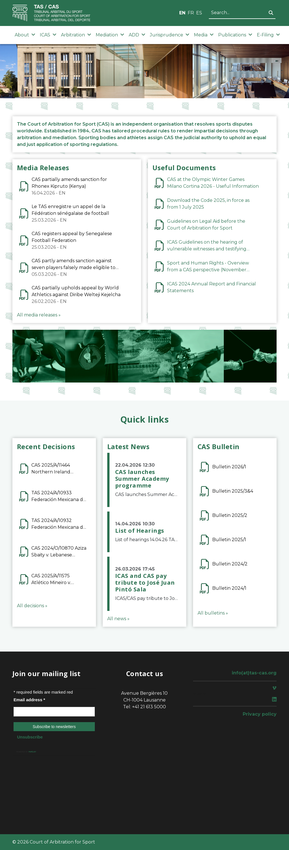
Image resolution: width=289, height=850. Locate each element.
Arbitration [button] (76, 35)
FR (191, 13)
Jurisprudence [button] (169, 35)
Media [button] (204, 35)
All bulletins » (213, 613)
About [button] (25, 35)
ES (199, 13)
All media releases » (39, 315)
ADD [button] (137, 35)
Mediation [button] (110, 35)
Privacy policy (260, 714)
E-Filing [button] (268, 35)
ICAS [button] (48, 35)
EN (182, 13)
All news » (118, 618)
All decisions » (32, 605)
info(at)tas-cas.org (254, 673)
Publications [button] (235, 35)
